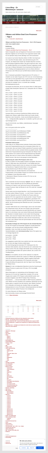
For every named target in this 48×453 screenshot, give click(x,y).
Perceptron (9, 379)
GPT (8, 373)
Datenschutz (31, 22)
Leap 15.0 (9, 395)
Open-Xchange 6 (10, 393)
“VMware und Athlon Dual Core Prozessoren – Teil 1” (19, 50)
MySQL (8, 354)
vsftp (8, 360)
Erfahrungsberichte (9, 340)
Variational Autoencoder (11, 386)
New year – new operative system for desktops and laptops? (17, 319)
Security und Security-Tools (11, 420)
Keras (8, 374)
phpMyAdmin (9, 357)
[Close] (44, 439)
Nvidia (8, 344)
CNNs (8, 370)
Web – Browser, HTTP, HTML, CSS (12, 430)
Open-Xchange (8, 390)
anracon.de (8, 442)
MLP (8, 378)
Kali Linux (9, 338)
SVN (8, 358)
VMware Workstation (13, 295)
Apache (8, 349)
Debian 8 (8, 336)
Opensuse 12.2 (10, 410)
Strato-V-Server (9, 423)
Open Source (8, 389)
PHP (8, 356)
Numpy (8, 419)
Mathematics (9, 375)
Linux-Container (9, 365)
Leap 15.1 (9, 397)
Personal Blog (8, 437)
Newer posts (39, 30)
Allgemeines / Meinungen (10, 330)
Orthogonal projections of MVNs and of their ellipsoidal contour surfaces (20, 318)
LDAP (7, 361)
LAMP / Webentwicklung (10, 348)
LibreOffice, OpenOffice (10, 362)
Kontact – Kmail (9, 346)
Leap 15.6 (9, 403)
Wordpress (8, 431)
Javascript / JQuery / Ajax (12, 353)
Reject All (32, 447)
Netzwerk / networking (10, 387)
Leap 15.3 (9, 399)
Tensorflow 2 (9, 382)
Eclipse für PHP (10, 350)
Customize (24, 447)
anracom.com (8, 443)
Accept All (40, 447)
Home (7, 22)
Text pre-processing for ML (12, 385)
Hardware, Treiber (9, 342)
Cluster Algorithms (10, 369)
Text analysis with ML (11, 383)
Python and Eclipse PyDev (11, 416)
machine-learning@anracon (11, 436)
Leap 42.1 (9, 405)
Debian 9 (8, 337)
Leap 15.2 (9, 398)
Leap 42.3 (9, 407)
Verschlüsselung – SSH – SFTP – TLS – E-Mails (15, 426)
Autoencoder (9, 367)
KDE (6, 345)
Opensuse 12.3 (10, 411)
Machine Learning (9, 366)
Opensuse (8, 394)
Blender (7, 332)
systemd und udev (9, 424)
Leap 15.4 (9, 401)
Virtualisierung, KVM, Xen (10, 427)
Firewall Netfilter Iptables (10, 341)
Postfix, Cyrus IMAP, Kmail (11, 415)
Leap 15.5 (9, 402)
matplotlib (9, 418)
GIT (7, 352)
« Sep (13, 313)
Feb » (34, 313)
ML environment (10, 377)
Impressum (22, 22)
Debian (7, 334)
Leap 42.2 (9, 406)
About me (14, 22)
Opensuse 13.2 (10, 414)
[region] (32, 444)
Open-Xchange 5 (10, 391)
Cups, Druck (8, 333)
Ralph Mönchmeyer (19, 38)
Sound (7, 422)
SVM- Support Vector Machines (13, 381)
